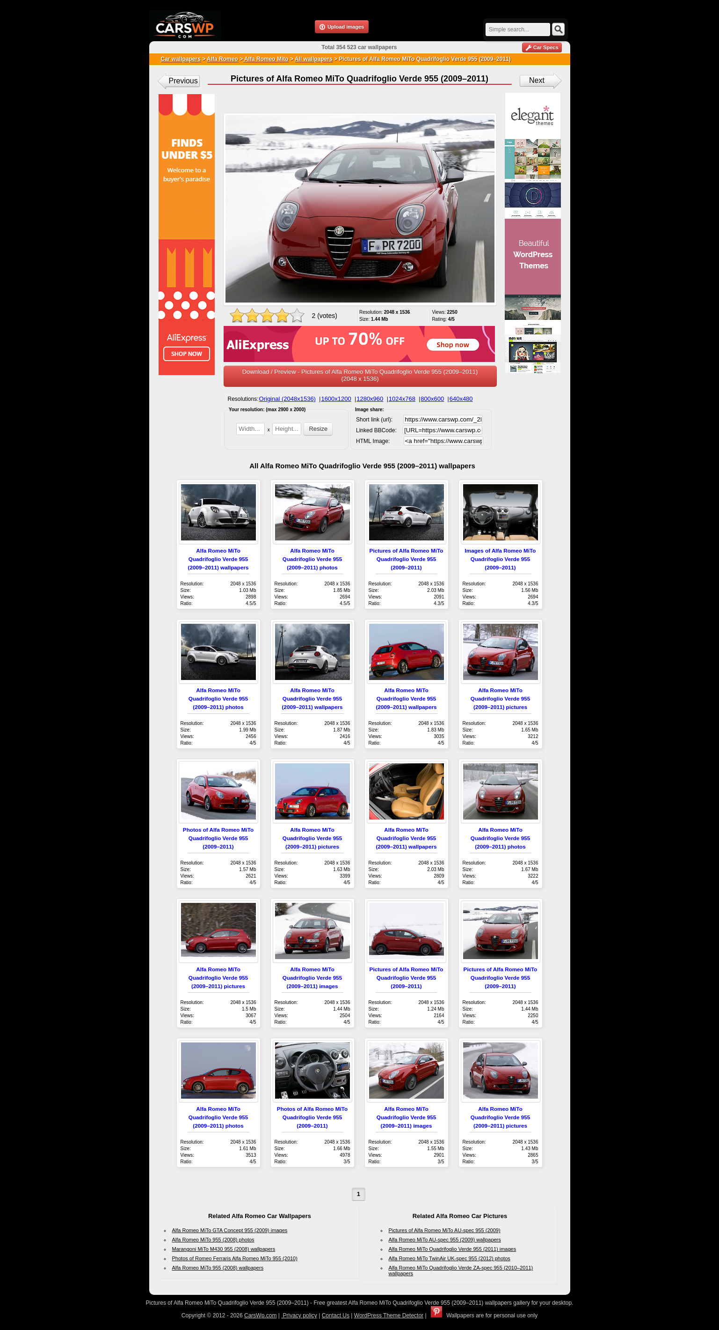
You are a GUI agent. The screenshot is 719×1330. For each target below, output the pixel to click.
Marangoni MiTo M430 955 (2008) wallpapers (224, 1249)
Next (537, 80)
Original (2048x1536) (287, 398)
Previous (183, 81)
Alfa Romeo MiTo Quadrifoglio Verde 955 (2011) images (452, 1249)
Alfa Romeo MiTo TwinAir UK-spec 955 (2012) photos (449, 1258)
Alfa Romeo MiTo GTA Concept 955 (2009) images (230, 1230)
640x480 (461, 398)
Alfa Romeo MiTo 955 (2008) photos (213, 1239)
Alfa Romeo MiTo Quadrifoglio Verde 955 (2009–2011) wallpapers (218, 558)
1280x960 (369, 398)
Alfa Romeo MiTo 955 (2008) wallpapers (218, 1268)
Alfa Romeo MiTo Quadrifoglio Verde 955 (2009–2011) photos (312, 558)
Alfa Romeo (222, 59)
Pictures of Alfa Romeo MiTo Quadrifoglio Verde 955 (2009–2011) (406, 558)
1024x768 (402, 398)
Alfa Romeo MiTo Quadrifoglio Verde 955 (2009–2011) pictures (500, 698)
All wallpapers (314, 59)
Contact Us (335, 1315)
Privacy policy (299, 1315)
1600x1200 (336, 398)
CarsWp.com (260, 1315)
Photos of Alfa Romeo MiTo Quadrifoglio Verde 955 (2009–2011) (218, 838)
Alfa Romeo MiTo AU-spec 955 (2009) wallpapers (445, 1239)
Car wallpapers (181, 59)
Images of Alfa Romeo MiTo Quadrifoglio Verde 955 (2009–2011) (500, 558)
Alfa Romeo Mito (266, 59)
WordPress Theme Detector (388, 1315)
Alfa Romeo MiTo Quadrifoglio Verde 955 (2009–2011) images (312, 977)
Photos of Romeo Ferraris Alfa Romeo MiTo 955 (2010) (235, 1258)
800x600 (432, 398)
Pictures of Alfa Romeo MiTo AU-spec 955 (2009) (445, 1230)
